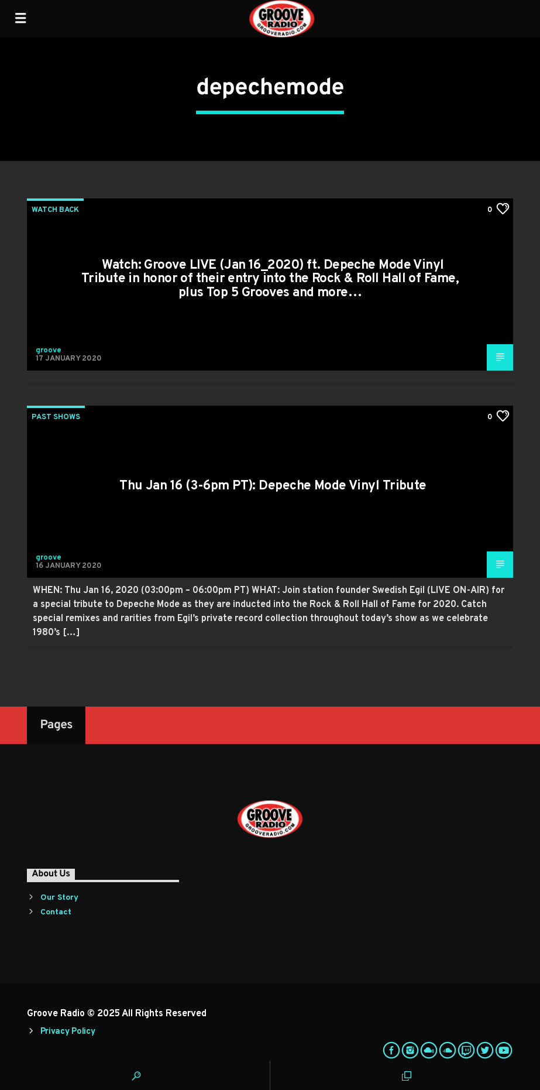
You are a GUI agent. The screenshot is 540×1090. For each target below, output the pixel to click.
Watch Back (55, 210)
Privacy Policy (67, 1031)
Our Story (59, 898)
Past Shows (56, 417)
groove (48, 350)
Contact (55, 912)
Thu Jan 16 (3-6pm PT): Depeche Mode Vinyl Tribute (273, 486)
